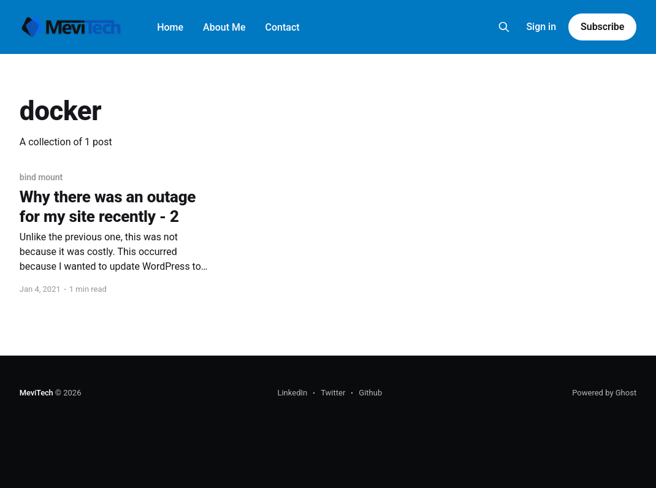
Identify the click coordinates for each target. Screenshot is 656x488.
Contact (282, 27)
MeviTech (36, 392)
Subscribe (602, 26)
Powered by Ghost (604, 392)
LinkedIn (292, 392)
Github (370, 392)
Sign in (541, 26)
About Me (224, 27)
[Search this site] (504, 27)
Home (170, 27)
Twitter (333, 392)
